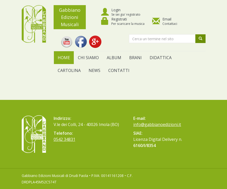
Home (64, 57)
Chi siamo (88, 57)
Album (114, 57)
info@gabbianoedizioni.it (157, 124)
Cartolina (69, 70)
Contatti (118, 70)
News (94, 70)
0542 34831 (64, 139)
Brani (135, 57)
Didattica (161, 57)
